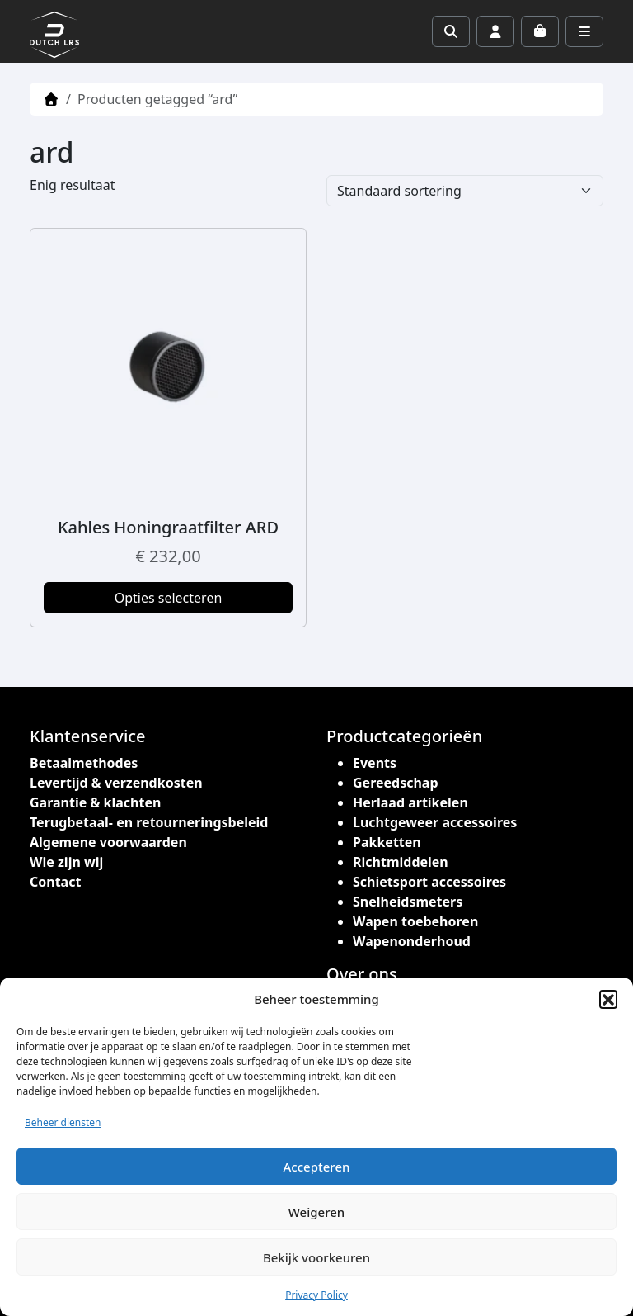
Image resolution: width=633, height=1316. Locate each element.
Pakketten (387, 842)
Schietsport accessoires (429, 882)
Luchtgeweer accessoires (435, 822)
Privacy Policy (316, 1295)
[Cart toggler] (540, 31)
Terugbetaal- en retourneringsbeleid (149, 822)
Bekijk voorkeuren (316, 1257)
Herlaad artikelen (410, 802)
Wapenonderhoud (412, 941)
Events (374, 763)
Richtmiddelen (400, 862)
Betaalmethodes (84, 763)
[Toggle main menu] (584, 31)
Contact (55, 882)
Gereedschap (395, 783)
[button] (608, 999)
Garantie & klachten (95, 802)
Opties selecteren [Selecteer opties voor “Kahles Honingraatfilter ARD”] (169, 598)
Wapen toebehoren (415, 921)
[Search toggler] (451, 31)
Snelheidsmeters (407, 901)
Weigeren (316, 1212)
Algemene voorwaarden (108, 842)
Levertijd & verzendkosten (116, 783)
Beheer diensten (63, 1122)
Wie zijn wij (66, 862)
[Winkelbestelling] (464, 190)
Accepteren (317, 1166)
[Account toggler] (495, 31)
